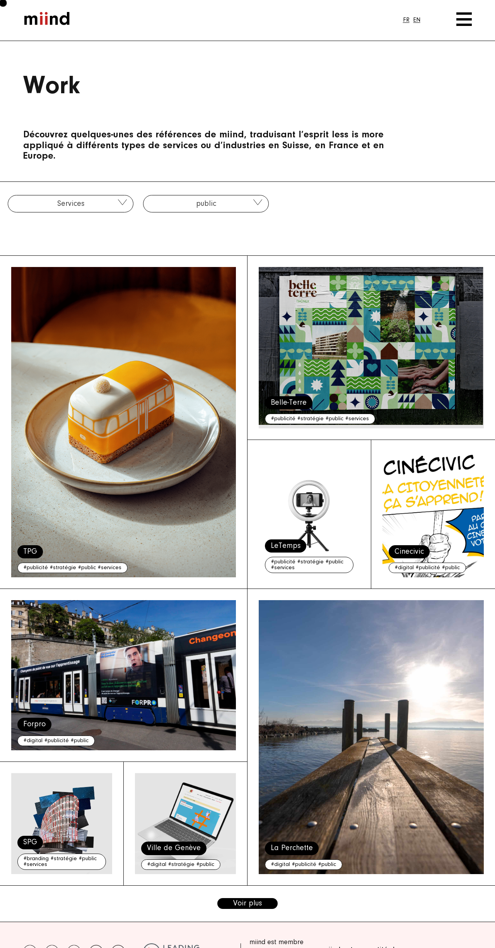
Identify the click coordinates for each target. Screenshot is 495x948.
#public (87, 568)
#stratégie (63, 568)
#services (109, 568)
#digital (404, 568)
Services (70, 204)
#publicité (36, 568)
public (206, 204)
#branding (36, 859)
